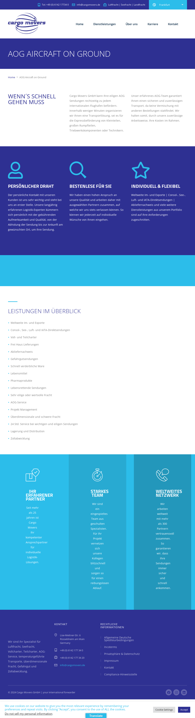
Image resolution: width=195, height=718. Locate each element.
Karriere (153, 24)
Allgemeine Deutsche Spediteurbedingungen (119, 639)
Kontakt (173, 24)
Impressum (111, 660)
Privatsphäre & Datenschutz (122, 654)
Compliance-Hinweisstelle (120, 674)
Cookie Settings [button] (164, 709)
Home (79, 24)
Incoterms (110, 647)
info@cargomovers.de (72, 665)
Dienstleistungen (104, 24)
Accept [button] (184, 709)
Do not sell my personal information (28, 714)
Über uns (132, 24)
